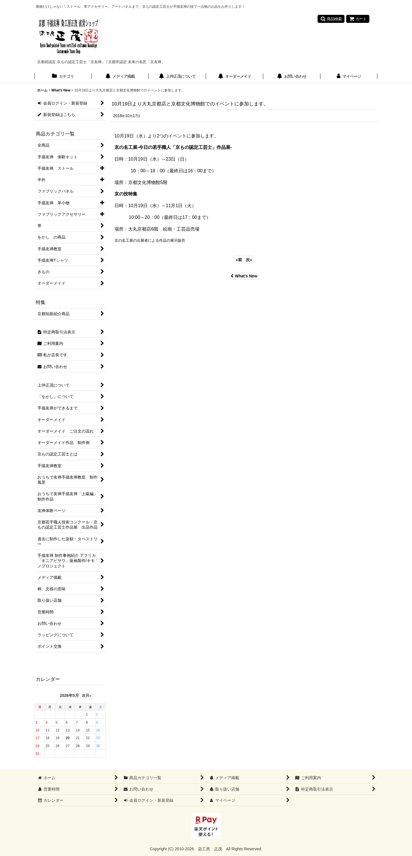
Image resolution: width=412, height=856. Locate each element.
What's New (244, 276)
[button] (331, 19)
